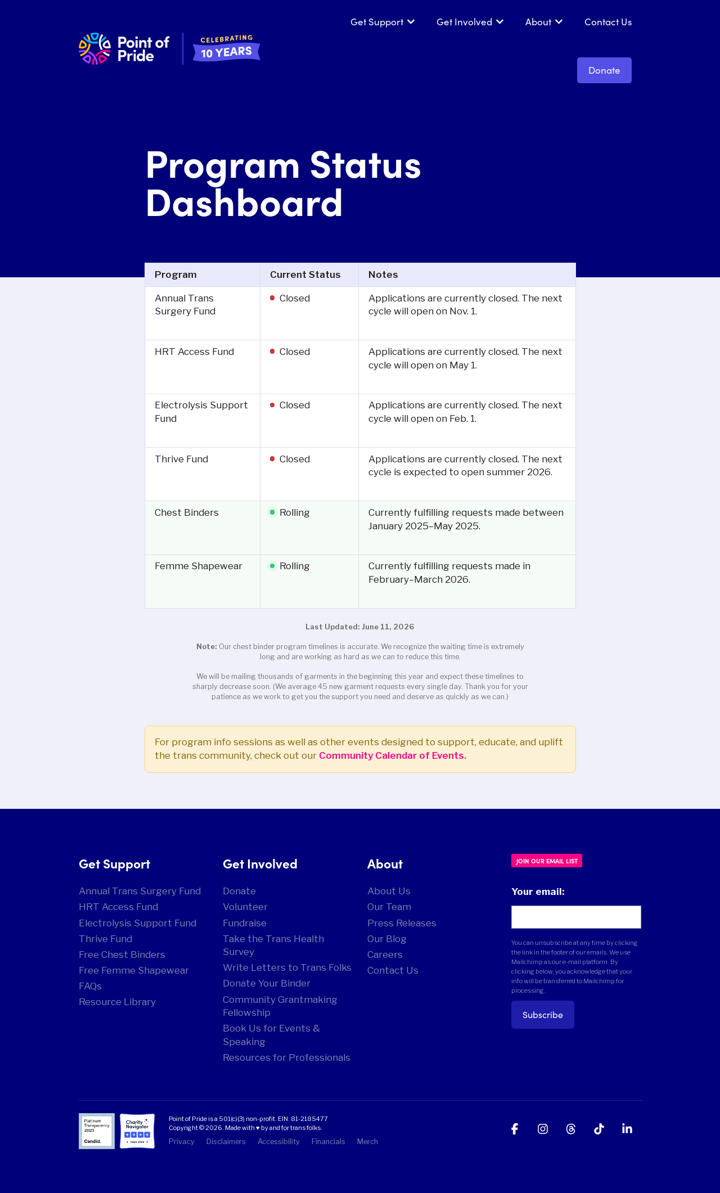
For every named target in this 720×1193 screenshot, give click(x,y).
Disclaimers (226, 1141)
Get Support (376, 21)
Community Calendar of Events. (392, 755)
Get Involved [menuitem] (260, 863)
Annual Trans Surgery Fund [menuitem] (140, 891)
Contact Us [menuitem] (392, 970)
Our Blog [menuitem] (387, 938)
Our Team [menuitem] (389, 906)
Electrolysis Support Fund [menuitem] (137, 923)
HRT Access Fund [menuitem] (118, 906)
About (538, 21)
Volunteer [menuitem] (245, 906)
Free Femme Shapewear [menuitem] (134, 970)
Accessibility (279, 1141)
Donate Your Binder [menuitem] (266, 983)
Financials (328, 1141)
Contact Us (608, 21)
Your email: (537, 891)
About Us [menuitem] (389, 891)
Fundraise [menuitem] (245, 923)
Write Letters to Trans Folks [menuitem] (287, 967)
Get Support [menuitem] (114, 863)
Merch (367, 1141)
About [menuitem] (385, 863)
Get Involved (464, 21)
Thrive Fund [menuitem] (105, 938)
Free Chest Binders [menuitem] (122, 954)
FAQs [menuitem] (90, 986)
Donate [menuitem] (239, 891)
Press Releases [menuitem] (401, 923)
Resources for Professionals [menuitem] (286, 1057)
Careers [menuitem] (385, 954)
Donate (604, 70)
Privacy (182, 1141)
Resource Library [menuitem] (117, 1001)
